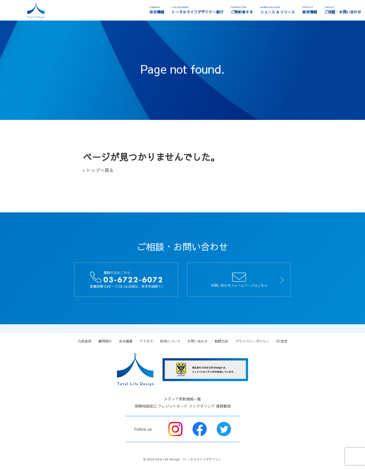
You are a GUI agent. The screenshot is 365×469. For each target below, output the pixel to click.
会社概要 (126, 341)
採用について (170, 341)
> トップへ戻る (98, 170)
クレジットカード (173, 406)
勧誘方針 (221, 341)
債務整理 (223, 406)
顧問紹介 (105, 341)
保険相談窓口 (146, 406)
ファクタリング (202, 406)
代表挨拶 (85, 341)
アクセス (146, 341)
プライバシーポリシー (252, 341)
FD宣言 (281, 341)
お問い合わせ (197, 341)
